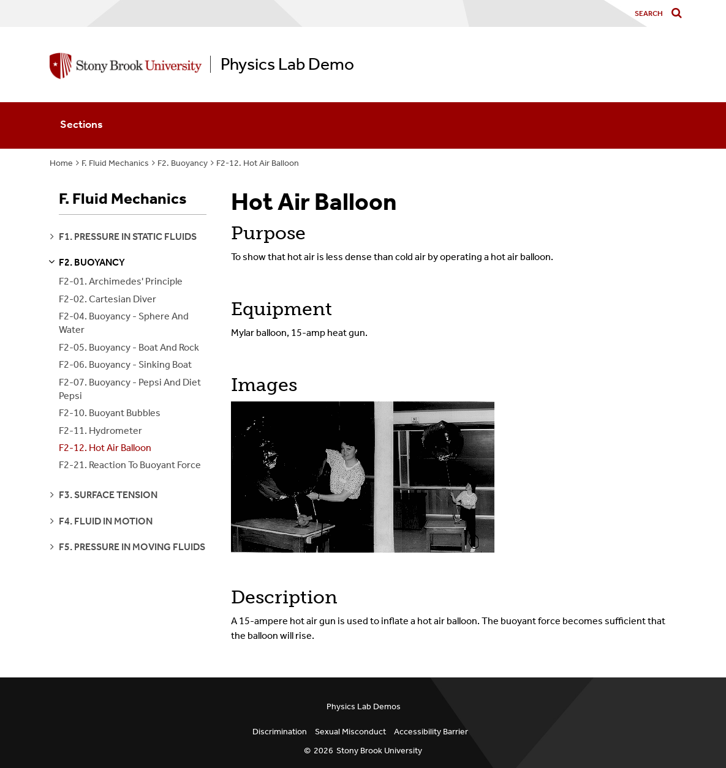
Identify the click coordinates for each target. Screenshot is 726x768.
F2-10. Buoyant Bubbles (110, 413)
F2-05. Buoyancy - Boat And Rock (129, 347)
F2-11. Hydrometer (100, 430)
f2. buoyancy (92, 262)
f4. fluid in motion (106, 521)
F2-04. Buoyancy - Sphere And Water (124, 322)
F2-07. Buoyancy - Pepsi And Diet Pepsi (130, 388)
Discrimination (279, 731)
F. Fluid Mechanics (115, 163)
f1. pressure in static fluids (128, 236)
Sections (81, 124)
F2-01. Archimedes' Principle (121, 281)
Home (61, 163)
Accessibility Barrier (431, 731)
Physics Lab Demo (287, 64)
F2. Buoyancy (182, 163)
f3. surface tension (108, 495)
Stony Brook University (379, 750)
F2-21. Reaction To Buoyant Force (130, 465)
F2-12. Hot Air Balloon (257, 163)
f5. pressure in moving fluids (132, 547)
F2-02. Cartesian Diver (107, 299)
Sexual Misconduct (350, 731)
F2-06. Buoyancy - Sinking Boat (125, 364)
